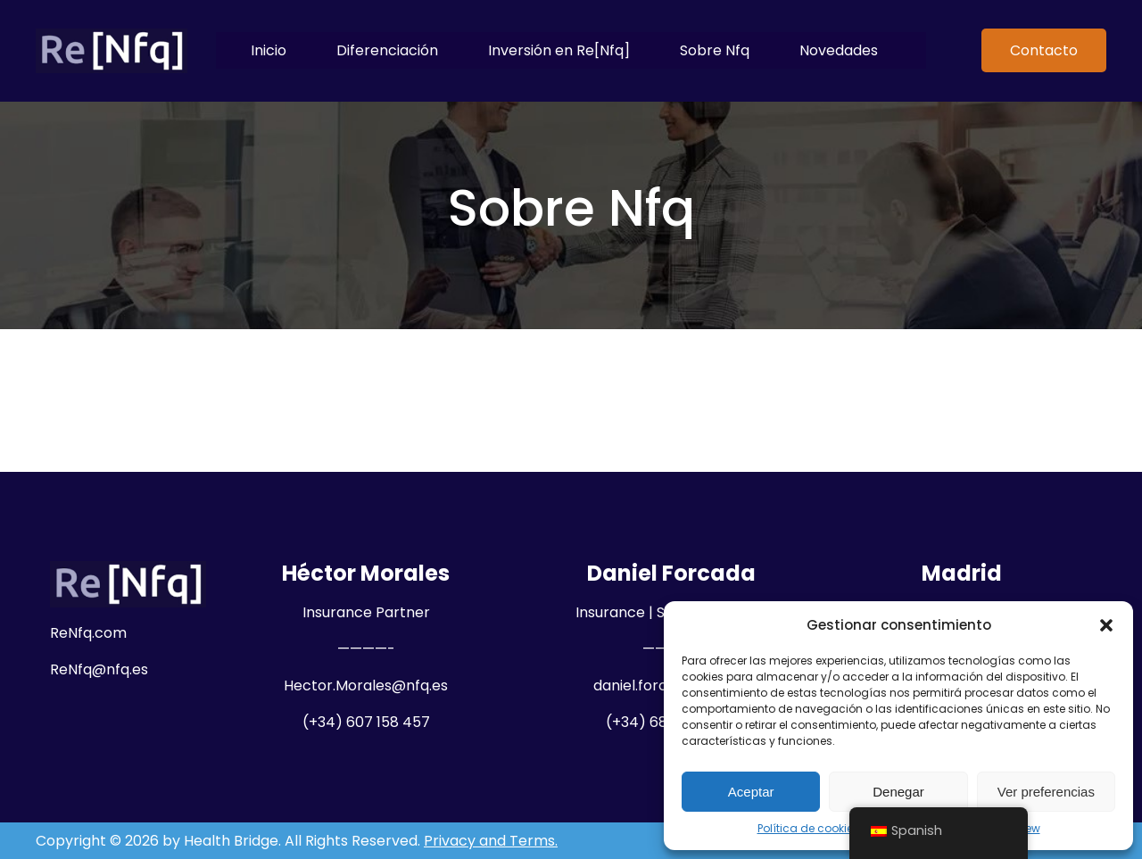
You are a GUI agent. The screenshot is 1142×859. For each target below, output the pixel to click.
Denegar (898, 791)
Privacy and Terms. (491, 840)
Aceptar (751, 791)
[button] (1106, 625)
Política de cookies (808, 828)
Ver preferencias (1046, 791)
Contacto (1044, 50)
